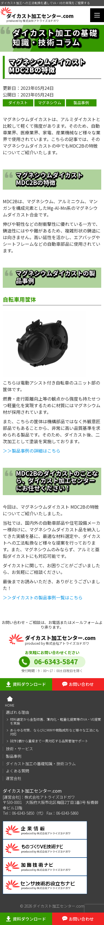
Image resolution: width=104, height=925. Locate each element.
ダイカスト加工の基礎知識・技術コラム (41, 763)
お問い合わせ (81, 684)
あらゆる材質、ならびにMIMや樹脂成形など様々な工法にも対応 (54, 732)
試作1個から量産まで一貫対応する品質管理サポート (49, 741)
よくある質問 (17, 771)
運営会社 (13, 778)
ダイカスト (18, 102)
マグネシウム (49, 102)
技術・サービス (19, 748)
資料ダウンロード (29, 684)
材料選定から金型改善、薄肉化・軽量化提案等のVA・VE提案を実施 (55, 721)
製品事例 (81, 102)
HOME (9, 705)
